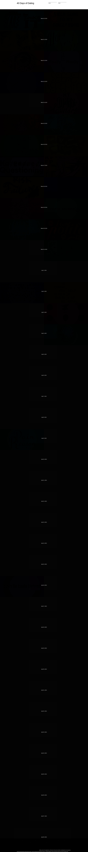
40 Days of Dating (25, 3)
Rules (59, 3)
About (50, 3)
